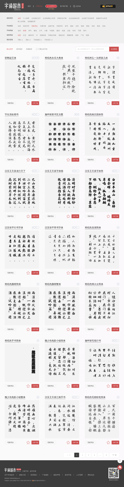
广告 (82, 35)
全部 (19, 18)
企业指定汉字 (36, 18)
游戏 (76, 35)
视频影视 (70, 35)
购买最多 (19, 49)
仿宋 (77, 26)
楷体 (82, 26)
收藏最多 (29, 49)
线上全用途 (21, 21)
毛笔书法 (34, 26)
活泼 (68, 30)
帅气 (29, 30)
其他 (103, 26)
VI (37, 35)
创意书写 (26, 26)
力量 (45, 30)
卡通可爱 (43, 26)
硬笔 (87, 26)
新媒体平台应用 (101, 18)
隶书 (66, 26)
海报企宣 (62, 35)
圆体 (71, 26)
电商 (87, 35)
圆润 (58, 30)
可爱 (79, 30)
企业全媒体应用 (74, 18)
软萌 (24, 30)
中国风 (52, 30)
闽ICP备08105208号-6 (39, 480)
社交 (24, 35)
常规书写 (60, 26)
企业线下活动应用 (88, 18)
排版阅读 (43, 35)
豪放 (35, 30)
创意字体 (51, 26)
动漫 (63, 30)
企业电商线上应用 (49, 18)
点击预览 (114, 49)
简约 (84, 30)
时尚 (74, 30)
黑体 (98, 26)
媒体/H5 (31, 35)
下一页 (114, 455)
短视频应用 (31, 21)
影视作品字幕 (62, 18)
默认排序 (10, 49)
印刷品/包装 (52, 35)
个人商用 (26, 18)
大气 (40, 30)
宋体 (93, 26)
